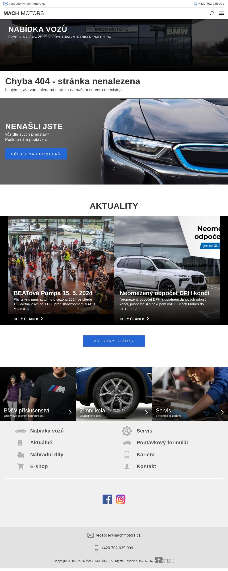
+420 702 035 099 (114, 550)
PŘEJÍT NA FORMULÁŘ (37, 154)
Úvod (13, 37)
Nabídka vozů (36, 37)
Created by (157, 563)
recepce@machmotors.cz (114, 538)
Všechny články (114, 341)
